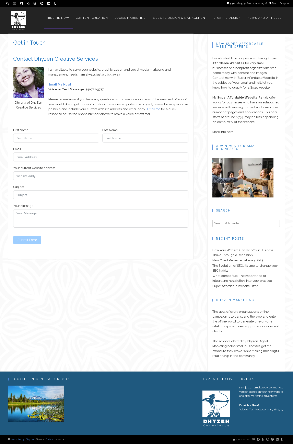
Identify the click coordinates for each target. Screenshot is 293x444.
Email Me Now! (59, 84)
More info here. (223, 132)
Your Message (23, 206)
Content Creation (92, 17)
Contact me (221, 78)
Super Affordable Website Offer (235, 286)
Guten (49, 439)
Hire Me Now (58, 17)
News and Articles (264, 17)
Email (17, 149)
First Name (20, 130)
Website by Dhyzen (23, 439)
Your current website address (34, 168)
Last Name (110, 130)
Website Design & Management (179, 17)
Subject (18, 187)
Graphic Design (227, 17)
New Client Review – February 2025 (237, 260)
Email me (153, 109)
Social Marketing (130, 17)
